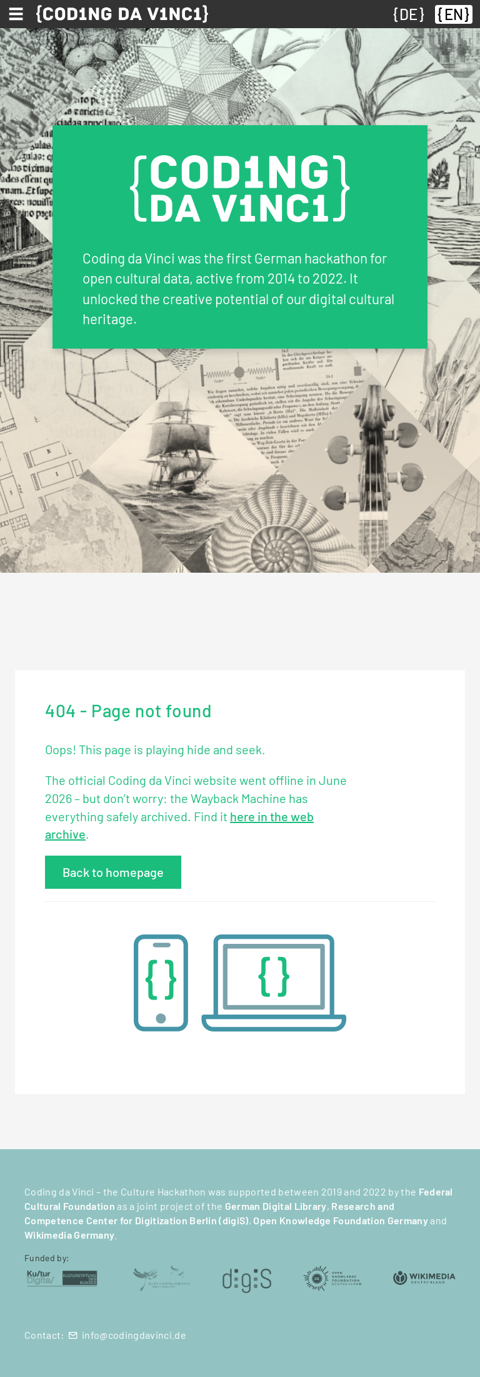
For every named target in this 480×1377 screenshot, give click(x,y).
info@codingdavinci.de (134, 1335)
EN (453, 14)
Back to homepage (113, 871)
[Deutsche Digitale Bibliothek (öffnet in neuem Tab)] (161, 1277)
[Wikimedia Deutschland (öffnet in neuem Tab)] (424, 1277)
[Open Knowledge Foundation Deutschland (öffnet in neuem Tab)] (332, 1277)
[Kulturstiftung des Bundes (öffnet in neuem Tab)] (62, 1277)
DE (408, 14)
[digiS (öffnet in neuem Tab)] (246, 1277)
